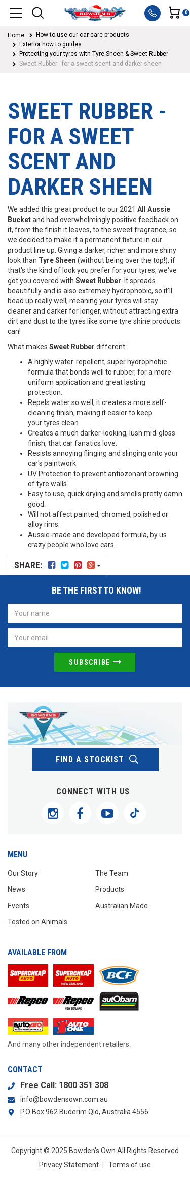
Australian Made (121, 906)
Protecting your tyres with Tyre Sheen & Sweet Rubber (93, 53)
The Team (111, 873)
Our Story (23, 873)
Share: (57, 565)
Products (109, 889)
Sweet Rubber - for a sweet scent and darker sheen (90, 63)
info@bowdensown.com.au (64, 1099)
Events (18, 906)
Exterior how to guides (50, 44)
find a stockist (97, 760)
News (16, 889)
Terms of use (129, 1165)
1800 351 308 (83, 1085)
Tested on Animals (37, 922)
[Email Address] (95, 637)
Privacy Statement (69, 1165)
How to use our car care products (82, 34)
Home (16, 35)
